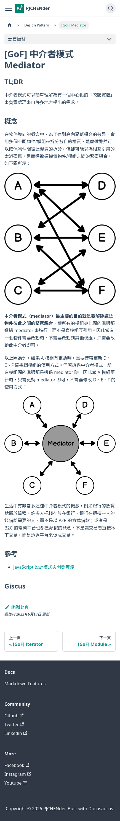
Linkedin (15, 733)
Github (13, 716)
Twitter (14, 724)
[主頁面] (9, 25)
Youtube (15, 783)
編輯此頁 (16, 607)
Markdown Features (25, 684)
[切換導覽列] (8, 8)
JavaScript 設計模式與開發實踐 (43, 567)
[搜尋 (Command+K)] (111, 8)
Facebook (16, 765)
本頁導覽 (17, 39)
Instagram (17, 774)
